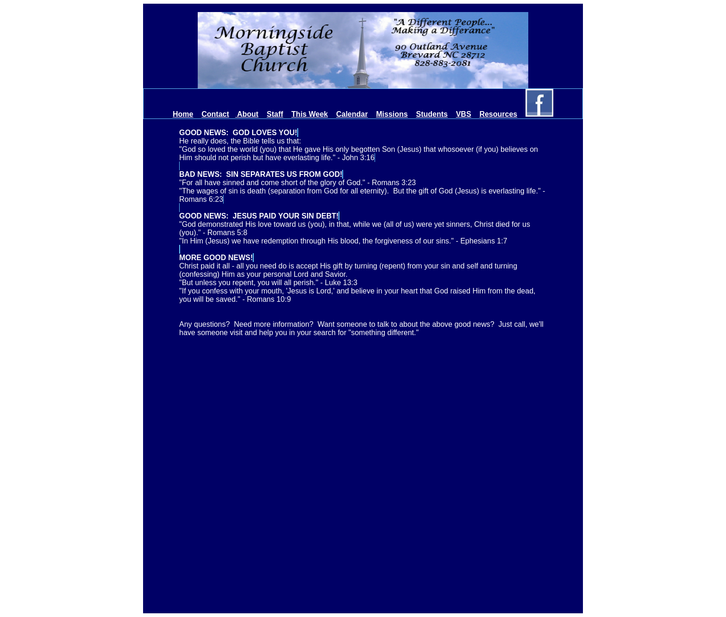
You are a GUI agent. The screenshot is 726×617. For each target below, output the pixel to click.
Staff (275, 114)
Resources (498, 114)
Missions (391, 114)
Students (431, 114)
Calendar (352, 114)
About (246, 114)
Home (183, 114)
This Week (309, 114)
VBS (463, 114)
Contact (215, 114)
